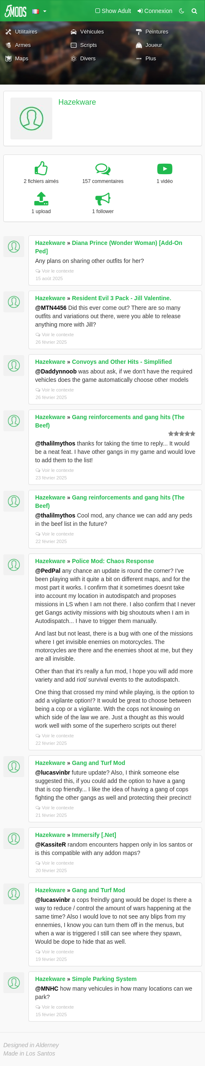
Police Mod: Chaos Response (113, 561)
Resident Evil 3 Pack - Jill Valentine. (121, 298)
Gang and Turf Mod (98, 763)
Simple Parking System (104, 979)
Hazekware (77, 102)
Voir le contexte (55, 270)
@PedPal (47, 570)
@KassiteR (50, 844)
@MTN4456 (51, 307)
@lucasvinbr (52, 772)
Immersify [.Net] (94, 835)
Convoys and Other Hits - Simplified (122, 361)
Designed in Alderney (31, 1045)
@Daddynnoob (56, 371)
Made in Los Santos (29, 1053)
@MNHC (47, 988)
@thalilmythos (55, 443)
